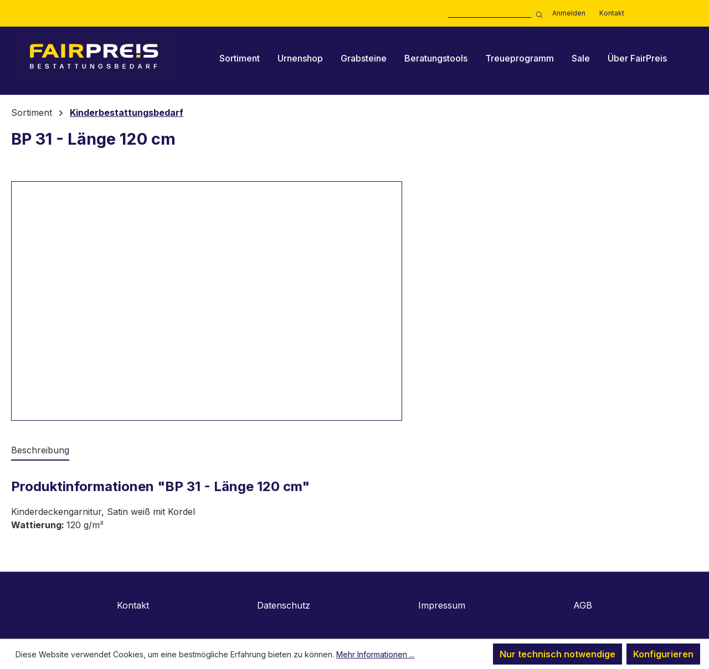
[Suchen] (537, 13)
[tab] (40, 451)
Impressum (441, 605)
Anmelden (568, 13)
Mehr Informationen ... (375, 654)
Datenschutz (283, 605)
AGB (582, 605)
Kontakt (611, 13)
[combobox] (489, 13)
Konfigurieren (663, 654)
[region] (207, 301)
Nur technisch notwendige (557, 654)
